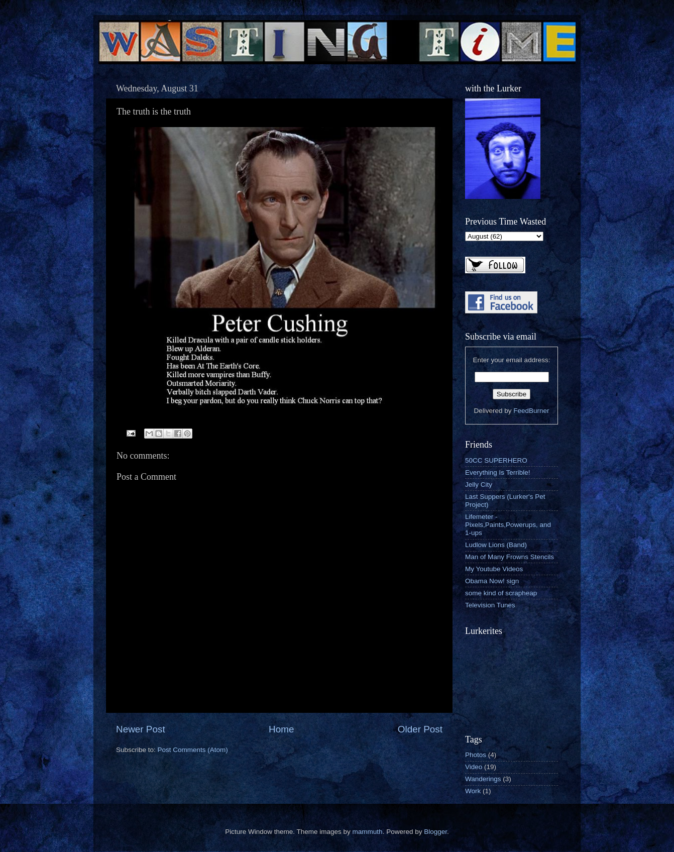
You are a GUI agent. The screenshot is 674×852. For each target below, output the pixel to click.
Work (473, 791)
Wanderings (483, 779)
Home (281, 729)
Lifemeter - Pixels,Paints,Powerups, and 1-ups (508, 525)
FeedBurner (531, 410)
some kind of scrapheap (501, 593)
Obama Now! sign (492, 581)
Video (473, 767)
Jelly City (478, 484)
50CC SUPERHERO (496, 460)
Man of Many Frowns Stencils (509, 557)
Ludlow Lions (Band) (496, 545)
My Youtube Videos (494, 569)
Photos (475, 755)
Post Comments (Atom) (193, 750)
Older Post (420, 729)
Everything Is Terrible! (497, 472)
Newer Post (140, 729)
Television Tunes (490, 605)
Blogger (435, 831)
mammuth (368, 831)
